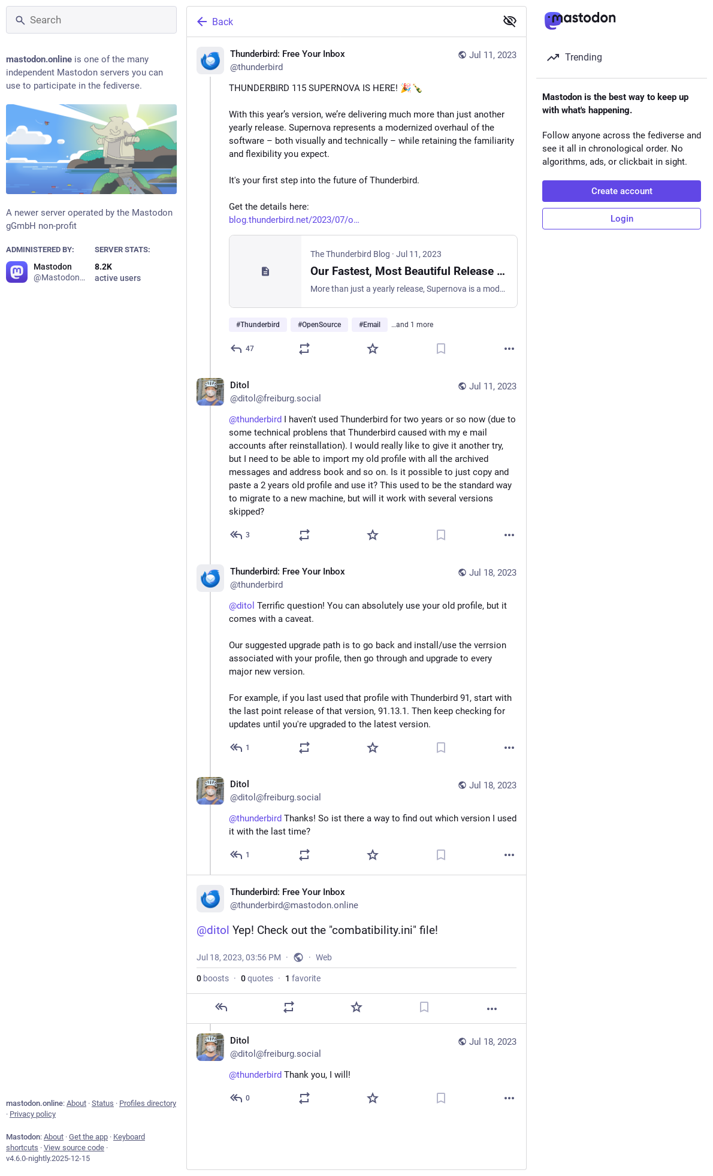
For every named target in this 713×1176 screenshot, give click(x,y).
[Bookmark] (441, 348)
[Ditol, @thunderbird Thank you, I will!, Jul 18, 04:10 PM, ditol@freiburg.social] (356, 1071)
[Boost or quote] (304, 348)
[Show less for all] (510, 21)
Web (324, 957)
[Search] (91, 20)
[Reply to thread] (240, 535)
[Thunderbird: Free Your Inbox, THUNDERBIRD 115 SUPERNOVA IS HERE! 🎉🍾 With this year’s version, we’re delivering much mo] (356, 202)
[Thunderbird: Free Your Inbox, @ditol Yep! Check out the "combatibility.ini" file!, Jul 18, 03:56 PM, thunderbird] (356, 949)
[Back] (340, 22)
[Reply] (242, 348)
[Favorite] (372, 348)
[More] (509, 348)
